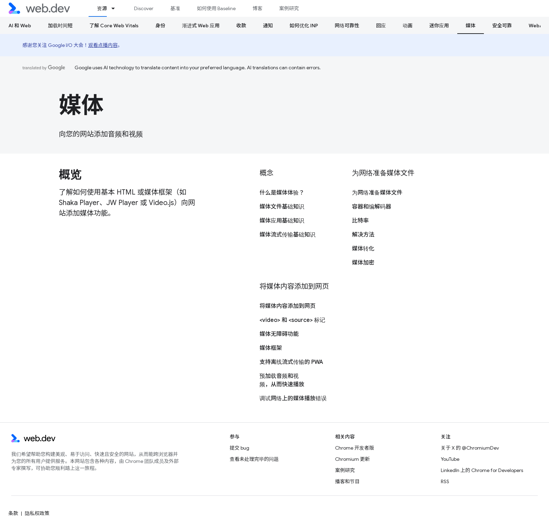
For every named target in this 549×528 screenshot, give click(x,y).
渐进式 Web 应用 (201, 25)
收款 (241, 25)
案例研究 (289, 8)
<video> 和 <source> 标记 (292, 320)
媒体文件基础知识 (281, 206)
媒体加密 (363, 262)
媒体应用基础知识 (281, 220)
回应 (381, 25)
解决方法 (363, 234)
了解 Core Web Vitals (114, 25)
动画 (407, 25)
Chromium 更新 (352, 459)
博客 (257, 8)
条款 (13, 513)
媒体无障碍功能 (279, 334)
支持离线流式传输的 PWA (291, 362)
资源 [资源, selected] (102, 8)
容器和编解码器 (371, 206)
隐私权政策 (37, 513)
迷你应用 (439, 25)
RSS (445, 481)
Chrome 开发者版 (354, 448)
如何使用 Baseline (216, 8)
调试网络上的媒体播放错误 (293, 398)
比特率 (360, 220)
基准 (175, 8)
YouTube (450, 459)
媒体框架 (270, 348)
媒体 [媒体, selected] (470, 25)
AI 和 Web (19, 25)
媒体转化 (363, 248)
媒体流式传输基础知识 (287, 234)
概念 (266, 173)
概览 (70, 175)
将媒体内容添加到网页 (294, 286)
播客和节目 (347, 481)
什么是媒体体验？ (281, 192)
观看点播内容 (103, 45)
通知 (268, 25)
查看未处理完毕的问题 (254, 459)
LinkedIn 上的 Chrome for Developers (482, 470)
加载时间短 (60, 25)
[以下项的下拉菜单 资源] (116, 8)
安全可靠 (502, 25)
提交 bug (239, 448)
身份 (160, 25)
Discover (143, 8)
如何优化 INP (304, 25)
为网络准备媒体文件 (383, 173)
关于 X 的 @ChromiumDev (470, 448)
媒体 (81, 105)
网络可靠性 (347, 25)
